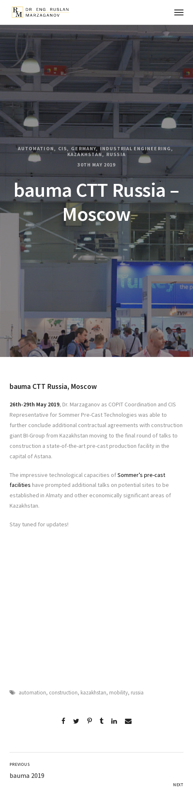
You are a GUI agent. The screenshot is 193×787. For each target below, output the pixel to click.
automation (32, 692)
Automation (36, 149)
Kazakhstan (84, 154)
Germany (83, 149)
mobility (118, 692)
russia (137, 692)
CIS (62, 149)
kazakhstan (93, 692)
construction (63, 692)
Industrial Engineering (135, 149)
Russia (115, 154)
